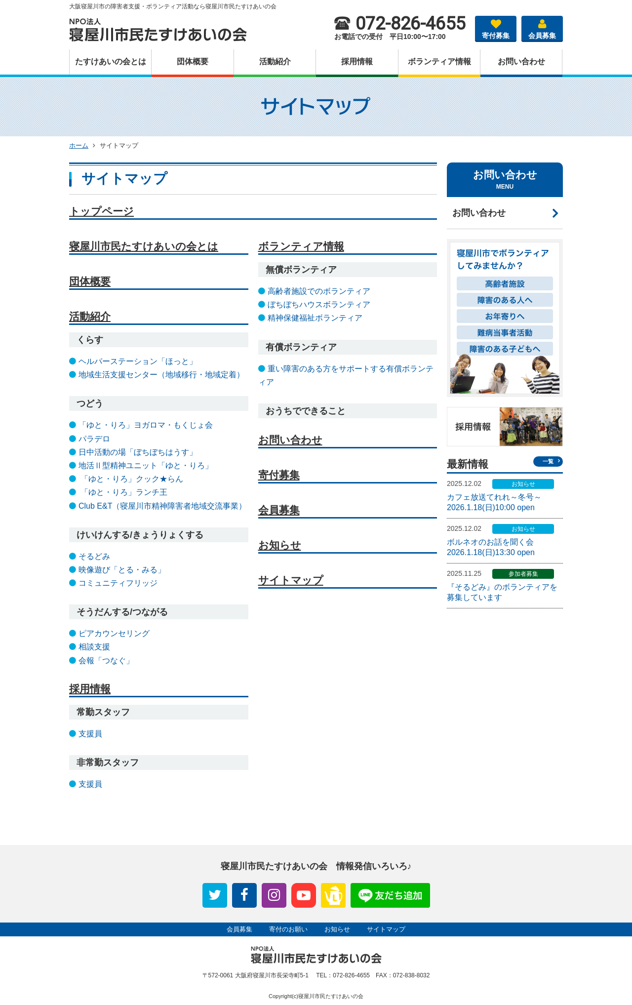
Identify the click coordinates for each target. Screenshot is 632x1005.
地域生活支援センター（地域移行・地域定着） (161, 374)
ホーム (78, 145)
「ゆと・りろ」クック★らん (131, 479)
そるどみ (94, 556)
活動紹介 (275, 61)
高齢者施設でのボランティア (319, 291)
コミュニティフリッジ (118, 583)
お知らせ (279, 545)
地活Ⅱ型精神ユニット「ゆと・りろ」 (146, 465)
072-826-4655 (399, 23)
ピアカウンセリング (114, 633)
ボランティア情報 (439, 61)
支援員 (90, 733)
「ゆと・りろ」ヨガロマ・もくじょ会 (146, 425)
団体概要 (192, 61)
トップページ (101, 211)
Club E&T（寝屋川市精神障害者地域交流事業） (162, 506)
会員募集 (542, 28)
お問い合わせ (521, 61)
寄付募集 (495, 28)
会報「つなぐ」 (106, 660)
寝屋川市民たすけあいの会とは (143, 246)
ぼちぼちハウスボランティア (319, 304)
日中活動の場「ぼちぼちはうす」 (138, 452)
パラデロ (94, 439)
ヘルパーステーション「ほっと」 (138, 361)
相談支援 (94, 647)
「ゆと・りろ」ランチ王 (123, 492)
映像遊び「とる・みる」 (122, 569)
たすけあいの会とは (110, 61)
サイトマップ (290, 580)
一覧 (548, 461)
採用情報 (90, 688)
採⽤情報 (357, 61)
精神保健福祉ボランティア (315, 318)
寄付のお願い (288, 929)
